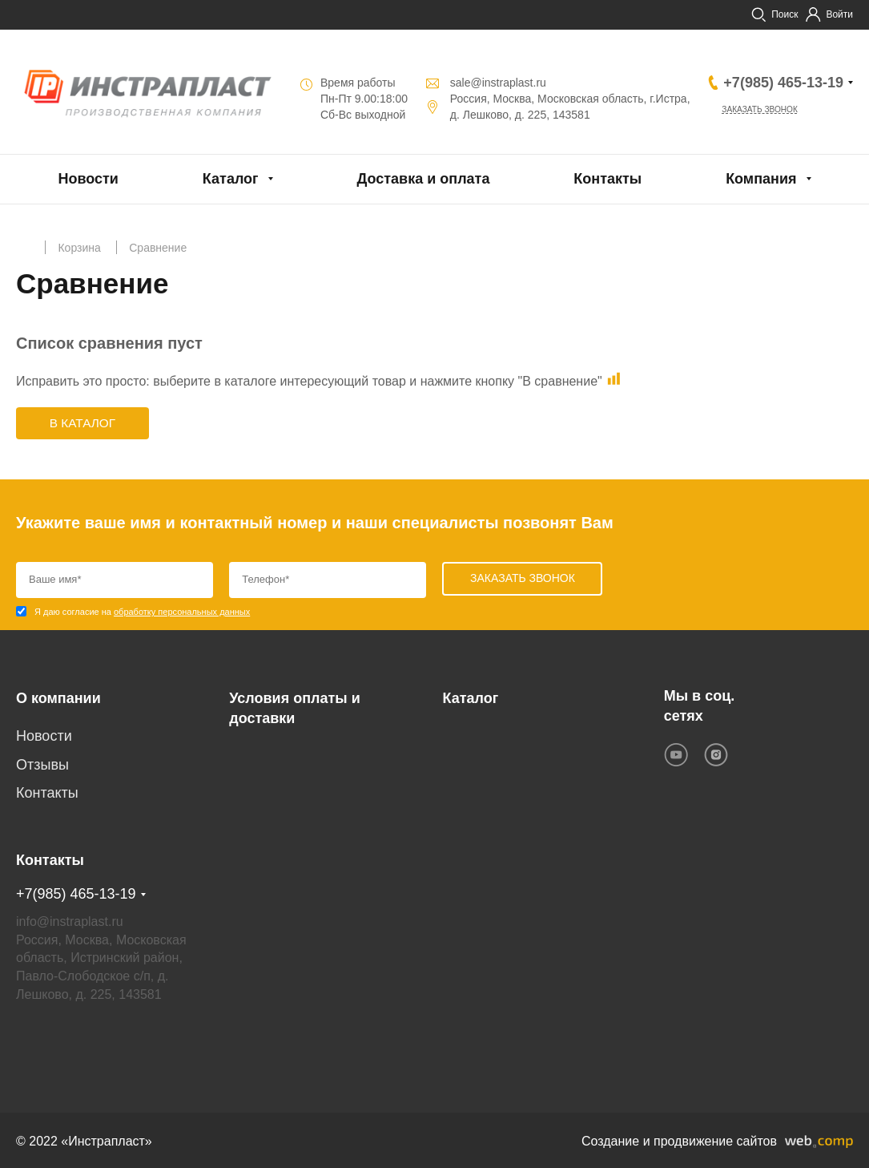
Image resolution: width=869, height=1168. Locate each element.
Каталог (231, 179)
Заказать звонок (769, 110)
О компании (58, 697)
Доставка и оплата (422, 179)
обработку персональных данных (182, 613)
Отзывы (42, 765)
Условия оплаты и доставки (294, 707)
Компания (761, 179)
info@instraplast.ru (69, 919)
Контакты (607, 179)
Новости (88, 179)
